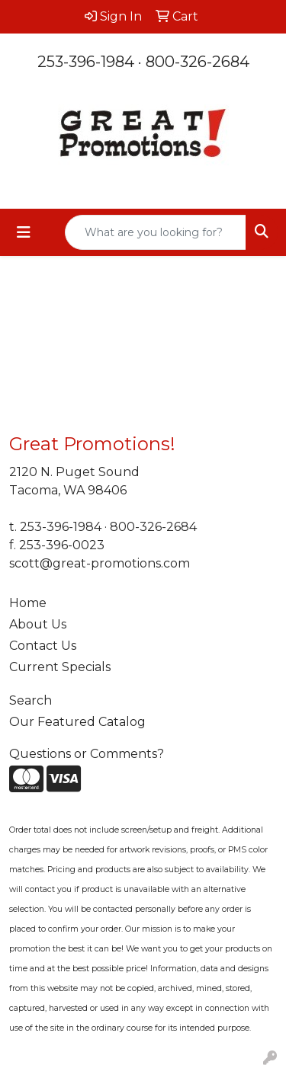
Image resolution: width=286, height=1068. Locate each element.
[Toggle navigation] (24, 232)
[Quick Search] (155, 232)
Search (30, 700)
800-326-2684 (197, 62)
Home (28, 603)
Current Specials (60, 667)
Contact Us (42, 645)
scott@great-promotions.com (99, 563)
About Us (37, 624)
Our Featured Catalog (77, 722)
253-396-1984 (85, 62)
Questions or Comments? (86, 754)
